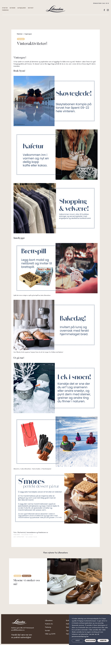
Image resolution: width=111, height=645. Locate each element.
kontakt (31, 8)
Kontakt (47, 631)
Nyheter (5, 8)
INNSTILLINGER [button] (90, 640)
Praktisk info (49, 624)
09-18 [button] (107, 3)
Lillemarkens (49, 620)
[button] (55, 3)
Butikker (12, 8)
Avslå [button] (78, 640)
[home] (55, 9)
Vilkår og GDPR (50, 634)
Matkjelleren (22, 8)
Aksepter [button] (103, 640)
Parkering (5, 10)
